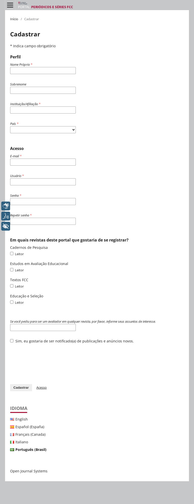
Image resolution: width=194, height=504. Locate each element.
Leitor (17, 254)
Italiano (21, 442)
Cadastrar (21, 387)
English (21, 419)
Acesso (41, 387)
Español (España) (29, 426)
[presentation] (48, 361)
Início (14, 19)
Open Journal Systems (28, 471)
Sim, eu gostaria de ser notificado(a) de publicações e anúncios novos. (72, 341)
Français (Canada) (30, 434)
